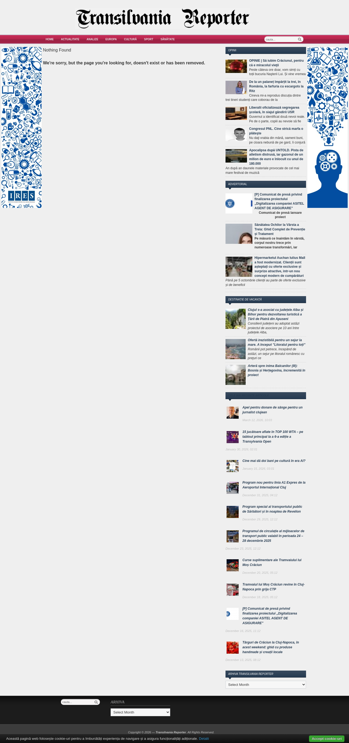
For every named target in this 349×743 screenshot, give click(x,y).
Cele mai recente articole (248, 395)
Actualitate (70, 39)
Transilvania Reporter (171, 732)
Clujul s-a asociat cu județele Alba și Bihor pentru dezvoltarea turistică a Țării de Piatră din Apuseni (275, 314)
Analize (92, 39)
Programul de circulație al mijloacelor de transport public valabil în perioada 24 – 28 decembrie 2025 (273, 536)
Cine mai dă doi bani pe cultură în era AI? (274, 461)
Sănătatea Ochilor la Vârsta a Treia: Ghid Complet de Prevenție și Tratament (280, 229)
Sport (148, 39)
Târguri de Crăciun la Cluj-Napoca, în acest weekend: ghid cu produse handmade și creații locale (270, 647)
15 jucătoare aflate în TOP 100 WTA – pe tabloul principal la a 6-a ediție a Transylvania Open (272, 436)
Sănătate (168, 39)
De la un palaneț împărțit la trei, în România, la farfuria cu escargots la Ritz (276, 86)
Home (50, 39)
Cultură (130, 39)
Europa (111, 39)
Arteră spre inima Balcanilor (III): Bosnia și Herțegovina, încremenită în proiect (276, 370)
